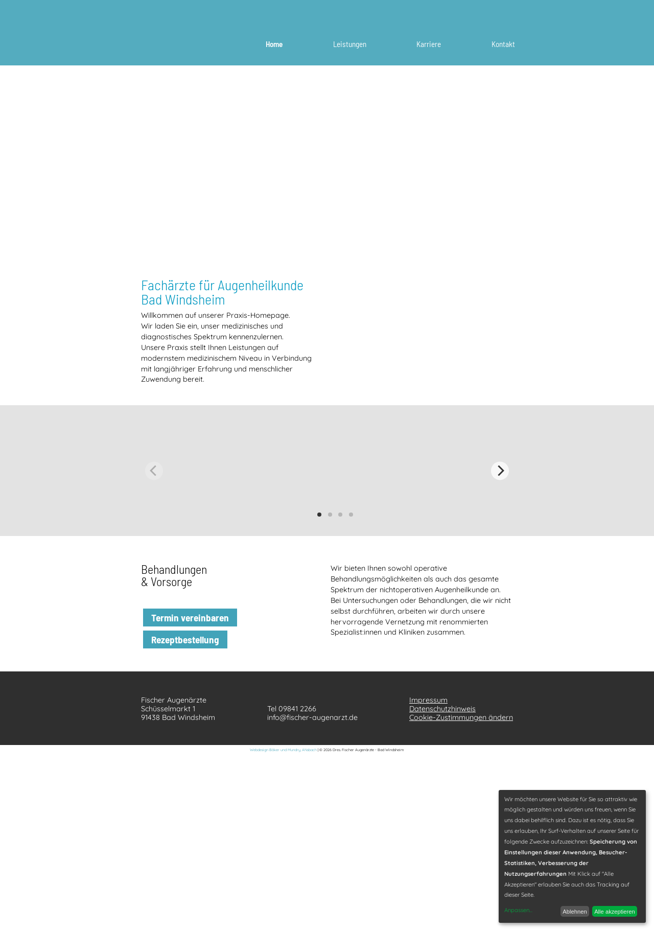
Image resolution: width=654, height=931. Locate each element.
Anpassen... (518, 910)
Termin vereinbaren (190, 617)
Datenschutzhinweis (442, 708)
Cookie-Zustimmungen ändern (461, 717)
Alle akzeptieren (614, 912)
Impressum (428, 700)
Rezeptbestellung (185, 639)
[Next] (500, 471)
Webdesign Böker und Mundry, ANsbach (283, 750)
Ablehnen (575, 912)
